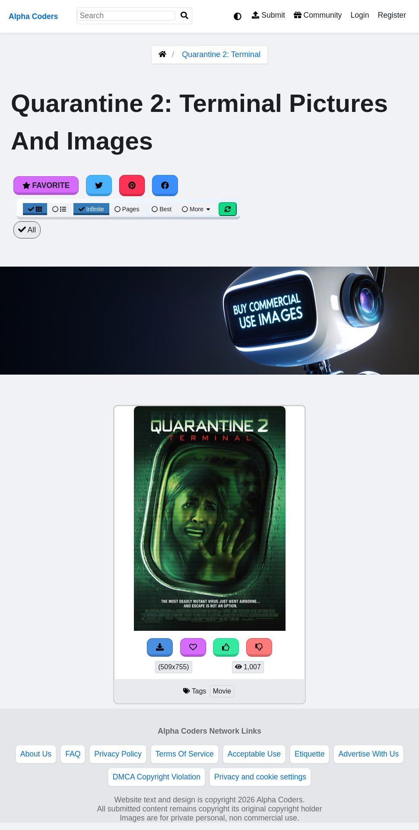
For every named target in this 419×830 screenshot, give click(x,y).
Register (392, 15)
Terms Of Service (185, 754)
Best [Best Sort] (161, 209)
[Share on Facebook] (165, 185)
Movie (222, 691)
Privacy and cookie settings (260, 777)
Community (318, 15)
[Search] (184, 16)
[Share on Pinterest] (132, 185)
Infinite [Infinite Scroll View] (91, 209)
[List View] (59, 209)
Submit (268, 15)
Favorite (46, 185)
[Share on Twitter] (99, 185)
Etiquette (309, 754)
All (27, 230)
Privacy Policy (118, 754)
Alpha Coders (33, 16)
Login (359, 15)
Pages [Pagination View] (127, 209)
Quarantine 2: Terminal (221, 54)
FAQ (72, 754)
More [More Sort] (196, 209)
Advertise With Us (368, 754)
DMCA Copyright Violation (156, 777)
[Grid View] (35, 209)
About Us (35, 754)
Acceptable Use (254, 754)
